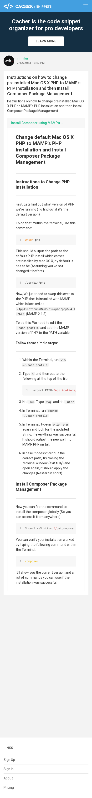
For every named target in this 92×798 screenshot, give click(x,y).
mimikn (22, 58)
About (8, 778)
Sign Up (9, 760)
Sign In (9, 769)
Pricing (9, 787)
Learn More (46, 41)
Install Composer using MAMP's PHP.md (39, 123)
